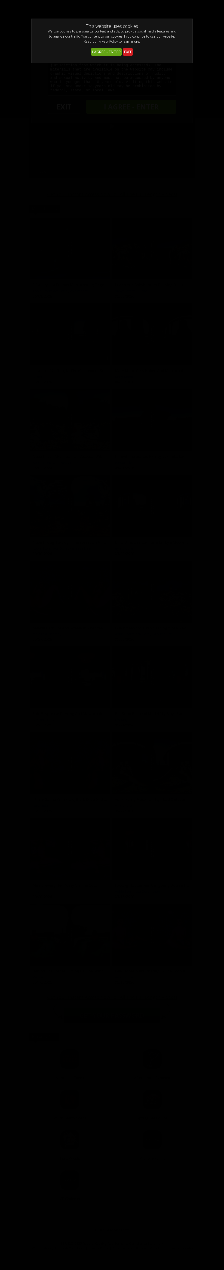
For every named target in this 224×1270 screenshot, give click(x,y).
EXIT (128, 52)
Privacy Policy (108, 41)
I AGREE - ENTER (106, 52)
